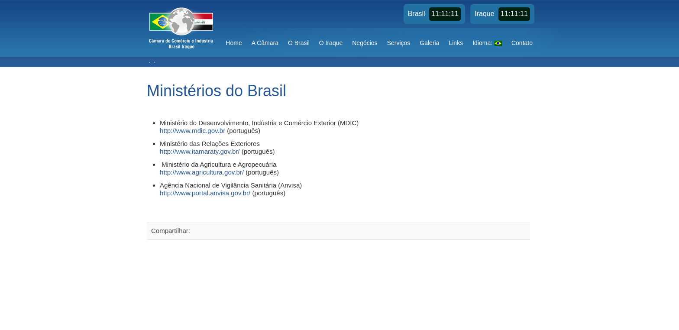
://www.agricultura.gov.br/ (207, 172)
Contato (522, 42)
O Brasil (299, 42)
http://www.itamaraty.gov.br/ (200, 151)
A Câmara (265, 42)
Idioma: (487, 42)
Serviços (399, 42)
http (165, 172)
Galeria (429, 42)
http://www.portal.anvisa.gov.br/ (205, 193)
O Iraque (331, 42)
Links (456, 42)
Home (234, 42)
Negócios (364, 42)
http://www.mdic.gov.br (192, 130)
